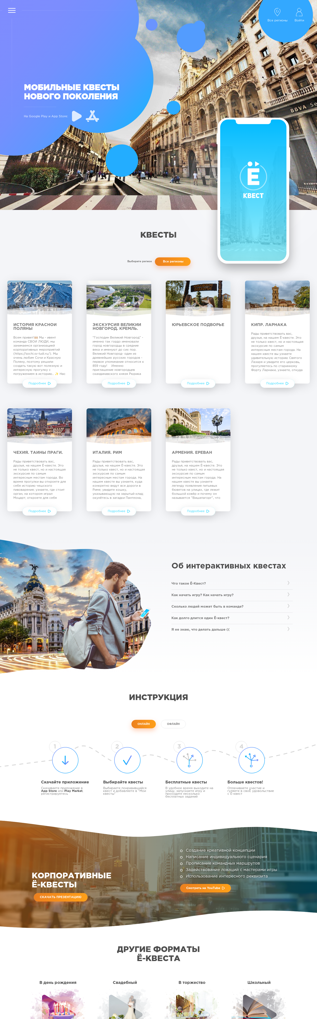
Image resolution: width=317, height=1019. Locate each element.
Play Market (73, 791)
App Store (49, 791)
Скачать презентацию (60, 897)
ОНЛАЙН (143, 724)
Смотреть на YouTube (205, 888)
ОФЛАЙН (173, 724)
